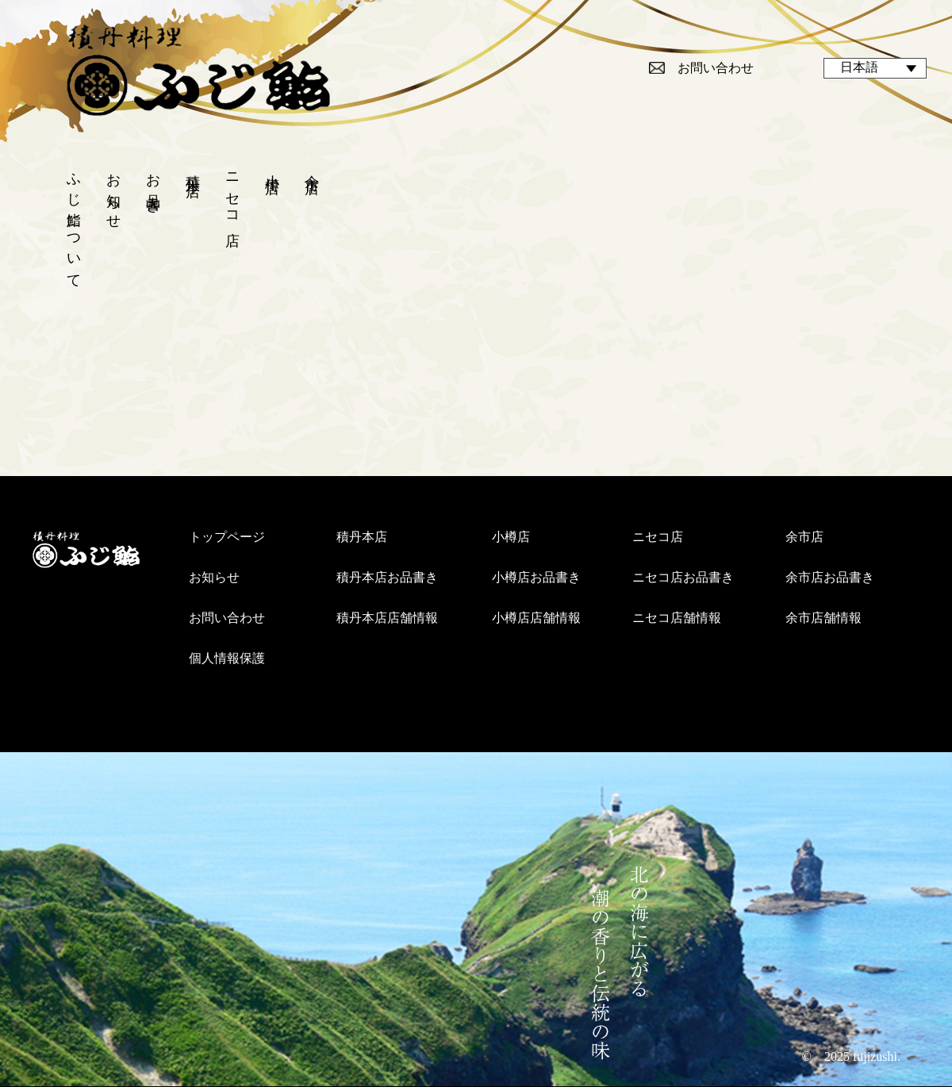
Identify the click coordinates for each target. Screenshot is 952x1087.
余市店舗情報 (823, 617)
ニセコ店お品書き (683, 577)
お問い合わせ (716, 68)
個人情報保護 (227, 658)
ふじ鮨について (74, 223)
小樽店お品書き (536, 577)
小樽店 (272, 167)
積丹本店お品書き (387, 577)
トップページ (227, 537)
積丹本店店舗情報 (387, 617)
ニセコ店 (232, 193)
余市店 (312, 167)
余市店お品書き (829, 577)
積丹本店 (193, 169)
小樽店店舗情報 (536, 617)
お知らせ (113, 193)
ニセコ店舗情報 (676, 617)
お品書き (153, 185)
